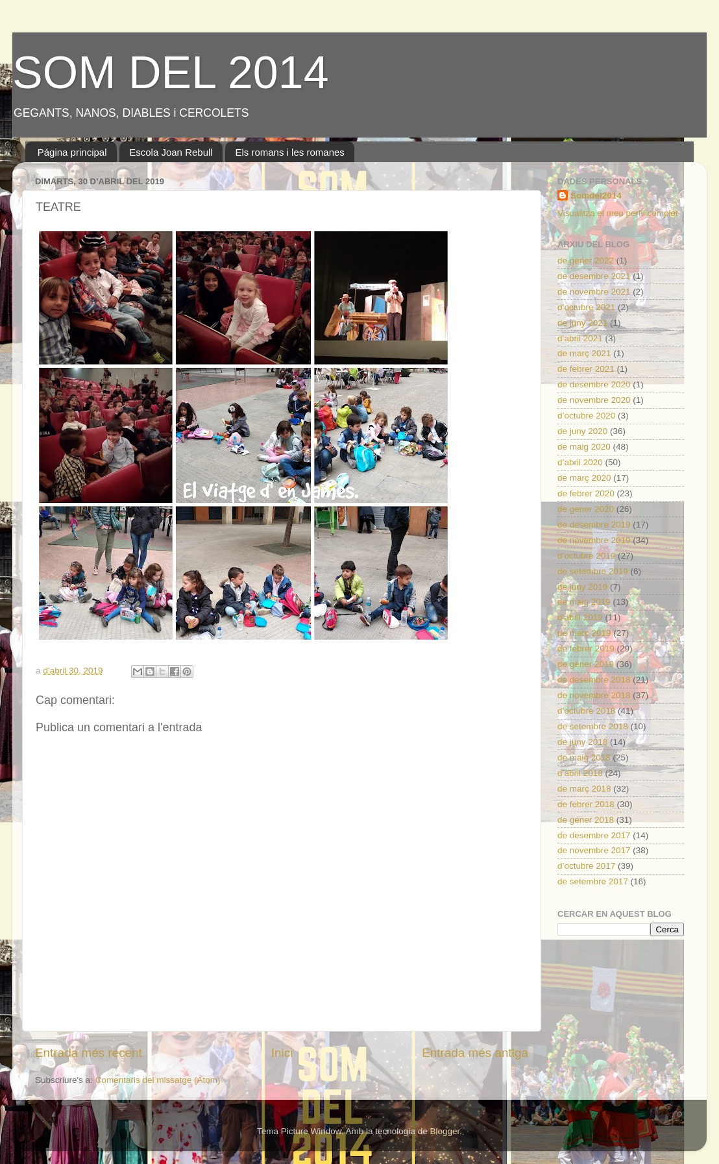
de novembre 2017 (594, 850)
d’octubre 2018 (586, 711)
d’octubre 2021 (586, 307)
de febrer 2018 (586, 804)
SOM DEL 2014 (170, 72)
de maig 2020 (584, 447)
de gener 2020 (585, 509)
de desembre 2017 (594, 835)
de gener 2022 (585, 260)
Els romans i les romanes (289, 152)
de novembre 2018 (594, 695)
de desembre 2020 (594, 384)
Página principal (72, 152)
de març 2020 (584, 478)
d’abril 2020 (580, 462)
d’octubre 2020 (586, 415)
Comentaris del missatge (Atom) (158, 1080)
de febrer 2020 (586, 493)
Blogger (444, 1131)
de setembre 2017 (592, 881)
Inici (282, 1053)
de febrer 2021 (586, 369)
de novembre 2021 (594, 292)
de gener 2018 (585, 820)
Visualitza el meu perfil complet (617, 213)
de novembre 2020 (594, 400)
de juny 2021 (582, 323)
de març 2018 (584, 789)
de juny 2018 (582, 742)
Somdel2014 (596, 195)
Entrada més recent (88, 1053)
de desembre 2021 (594, 276)
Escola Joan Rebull (170, 152)
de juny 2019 (582, 587)
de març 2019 (584, 633)
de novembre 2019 (594, 540)
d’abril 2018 (580, 773)
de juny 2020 (582, 431)
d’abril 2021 (580, 338)
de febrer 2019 (586, 648)
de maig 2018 (584, 757)
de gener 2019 (585, 664)
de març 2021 (584, 353)
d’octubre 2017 (586, 866)
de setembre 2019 (592, 571)
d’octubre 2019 (586, 556)
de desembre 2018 (594, 680)
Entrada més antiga (475, 1053)
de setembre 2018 (592, 726)
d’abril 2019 (580, 617)
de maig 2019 (584, 602)
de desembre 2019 (594, 524)
